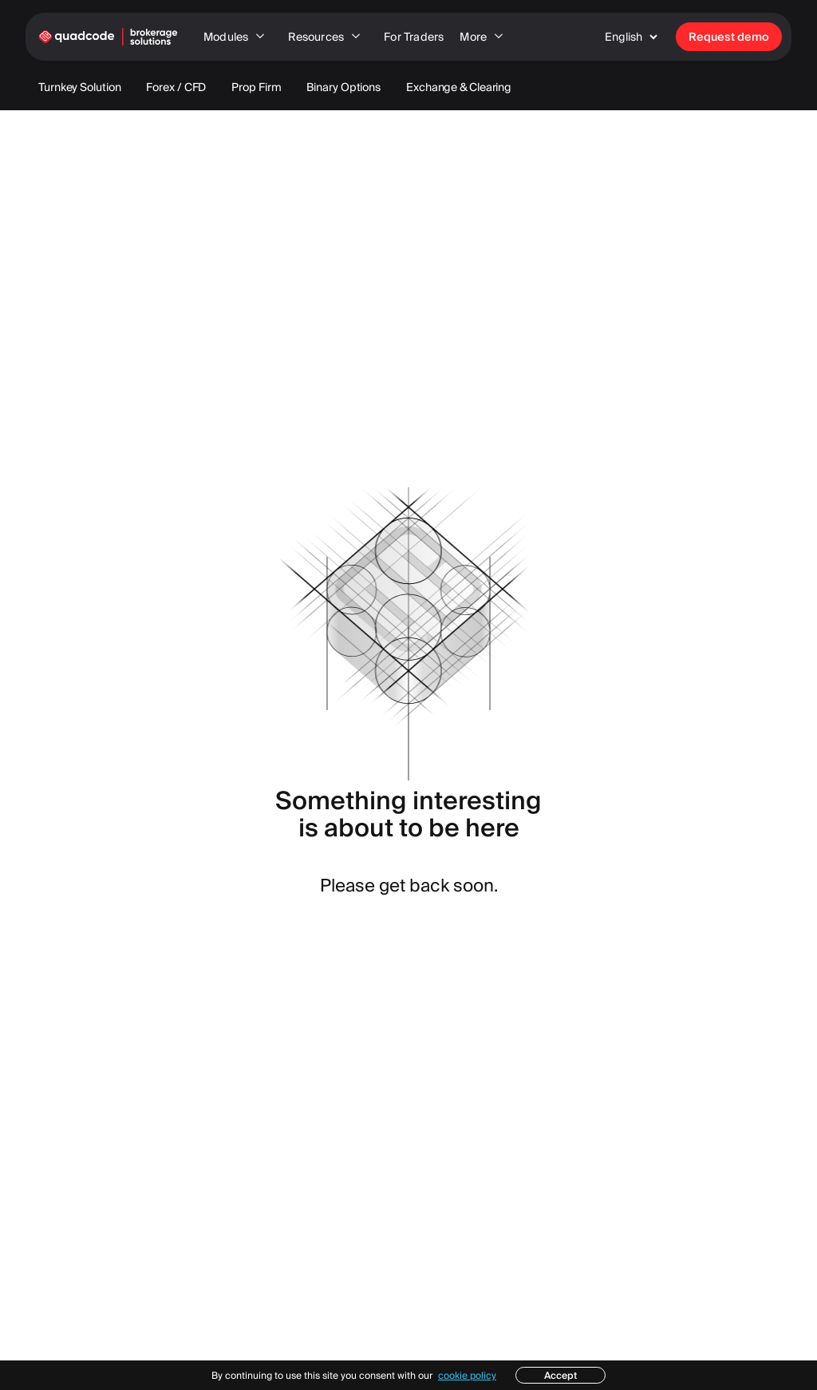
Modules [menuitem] (237, 37)
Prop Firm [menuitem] (256, 87)
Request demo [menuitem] (729, 37)
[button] (635, 37)
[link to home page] (108, 37)
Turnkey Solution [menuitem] (79, 87)
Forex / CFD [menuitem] (176, 87)
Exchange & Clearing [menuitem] (458, 87)
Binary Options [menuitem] (343, 87)
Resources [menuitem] (328, 37)
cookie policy (467, 1375)
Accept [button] (560, 1375)
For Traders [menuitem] (414, 37)
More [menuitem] (485, 37)
